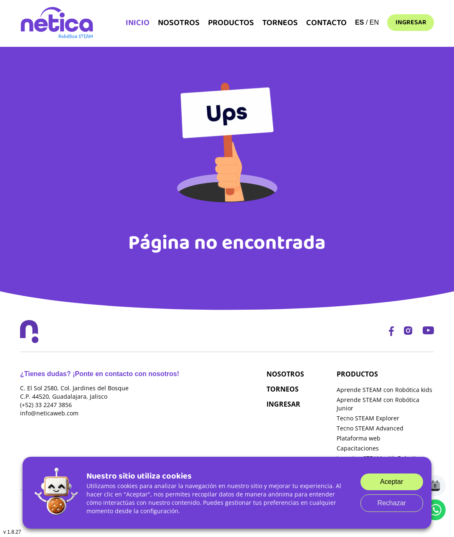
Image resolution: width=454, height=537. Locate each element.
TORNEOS (282, 389)
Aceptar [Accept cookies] (391, 481)
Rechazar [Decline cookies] (391, 502)
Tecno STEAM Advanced (370, 428)
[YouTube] (428, 331)
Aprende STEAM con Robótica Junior (378, 404)
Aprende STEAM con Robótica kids (384, 390)
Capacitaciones (358, 448)
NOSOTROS (285, 374)
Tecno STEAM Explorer (368, 418)
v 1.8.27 (12, 532)
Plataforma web (358, 438)
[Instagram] (408, 331)
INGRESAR (283, 404)
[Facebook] (391, 331)
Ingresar (411, 22)
